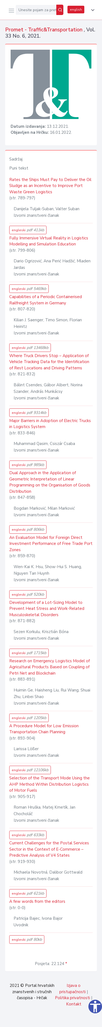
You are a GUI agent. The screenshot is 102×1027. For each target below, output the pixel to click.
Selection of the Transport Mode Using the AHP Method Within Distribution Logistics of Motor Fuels (49, 784)
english (76, 9)
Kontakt (73, 1004)
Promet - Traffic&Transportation (44, 29)
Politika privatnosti (72, 998)
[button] (92, 10)
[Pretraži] (59, 10)
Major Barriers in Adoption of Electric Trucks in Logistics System (50, 424)
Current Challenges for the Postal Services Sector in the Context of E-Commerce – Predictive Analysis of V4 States (49, 849)
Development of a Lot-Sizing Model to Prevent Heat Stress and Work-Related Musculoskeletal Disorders (46, 609)
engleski (28, 230)
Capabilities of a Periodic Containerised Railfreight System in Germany (45, 300)
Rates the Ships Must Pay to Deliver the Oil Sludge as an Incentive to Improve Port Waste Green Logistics (50, 186)
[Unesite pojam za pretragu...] (36, 10)
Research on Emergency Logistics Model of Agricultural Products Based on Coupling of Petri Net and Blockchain (49, 667)
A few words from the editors (37, 901)
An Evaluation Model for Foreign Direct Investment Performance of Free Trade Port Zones (50, 544)
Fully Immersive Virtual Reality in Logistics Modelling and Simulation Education (48, 241)
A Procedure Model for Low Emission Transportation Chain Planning (44, 729)
